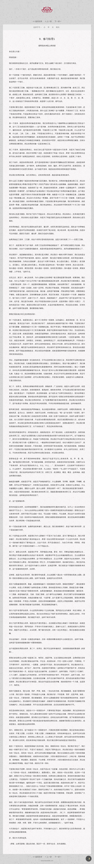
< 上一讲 (48, 21)
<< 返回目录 (37, 21)
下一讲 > (58, 21)
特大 (57, 27)
